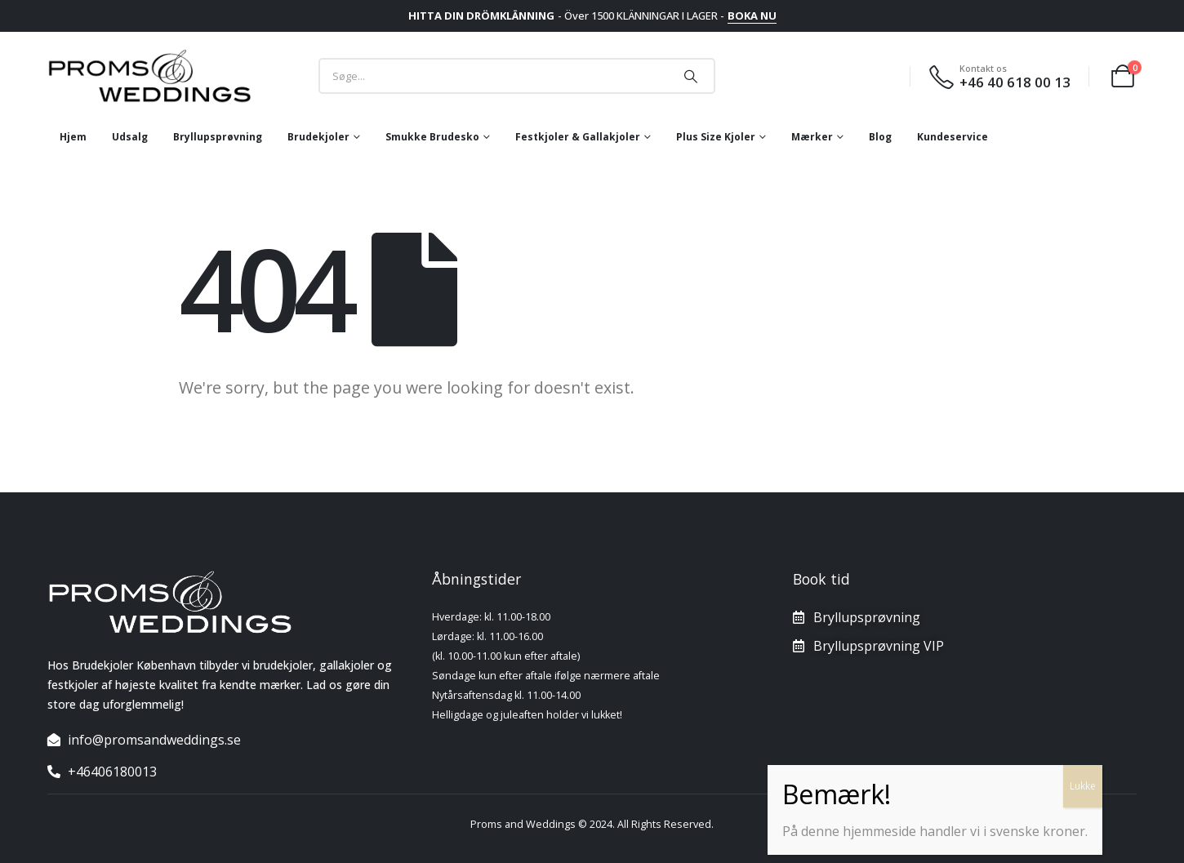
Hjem (73, 137)
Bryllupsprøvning (217, 137)
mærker (812, 137)
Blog (880, 137)
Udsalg (130, 137)
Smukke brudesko (432, 137)
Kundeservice (952, 137)
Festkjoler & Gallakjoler (577, 137)
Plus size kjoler (715, 137)
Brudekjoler (318, 137)
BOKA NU (752, 15)
